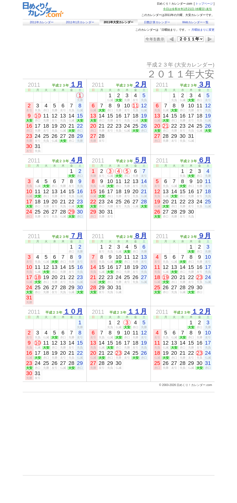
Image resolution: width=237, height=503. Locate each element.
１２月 (201, 311)
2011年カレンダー (42, 22)
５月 (140, 160)
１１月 (137, 311)
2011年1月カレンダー (80, 22)
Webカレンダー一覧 (195, 22)
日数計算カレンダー (157, 22)
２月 (140, 84)
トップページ (204, 3)
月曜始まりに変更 (203, 29)
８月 (140, 235)
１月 (76, 84)
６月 (204, 160)
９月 (204, 235)
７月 (76, 235)
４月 (76, 160)
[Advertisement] (64, 52)
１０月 (73, 311)
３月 (204, 84)
